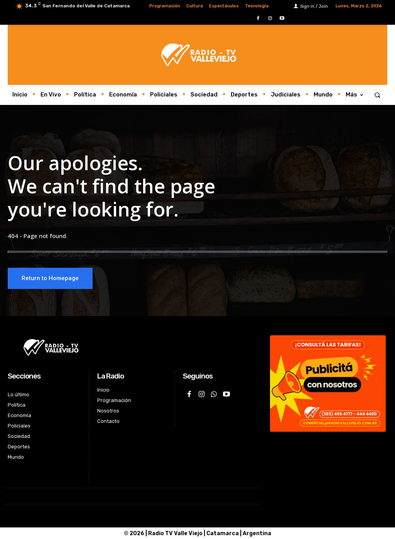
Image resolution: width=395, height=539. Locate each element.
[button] (377, 95)
